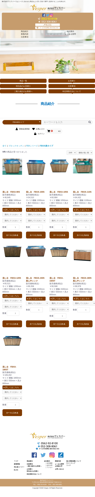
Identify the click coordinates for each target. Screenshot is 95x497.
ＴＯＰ (16, 461)
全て (4, 146)
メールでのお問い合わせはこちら (47, 28)
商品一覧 (23, 81)
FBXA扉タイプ (46, 146)
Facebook (43, 15)
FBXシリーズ (32, 146)
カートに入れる (12, 235)
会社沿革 (49, 465)
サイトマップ (70, 463)
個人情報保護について (73, 461)
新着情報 (17, 464)
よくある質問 (70, 34)
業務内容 (24, 34)
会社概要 (49, 463)
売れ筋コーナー (19, 467)
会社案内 (70, 31)
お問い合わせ (59, 469)
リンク (68, 465)
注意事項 (24, 37)
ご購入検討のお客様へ (23, 91)
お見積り (71, 81)
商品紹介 (24, 31)
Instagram (51, 15)
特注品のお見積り (23, 86)
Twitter (47, 15)
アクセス (49, 467)
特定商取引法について (71, 91)
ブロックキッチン (16, 146)
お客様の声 (58, 466)
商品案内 (30, 461)
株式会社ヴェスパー (47, 7)
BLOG (47, 24)
